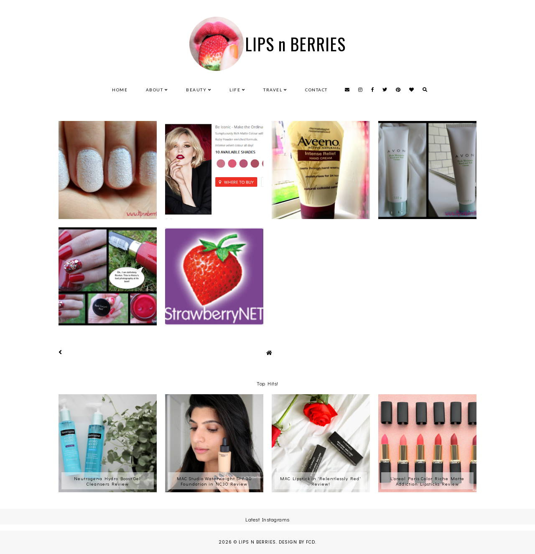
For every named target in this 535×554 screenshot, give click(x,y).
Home (119, 89)
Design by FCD (297, 542)
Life (234, 89)
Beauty (196, 89)
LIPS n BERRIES (295, 43)
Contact (316, 89)
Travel (272, 89)
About (154, 89)
